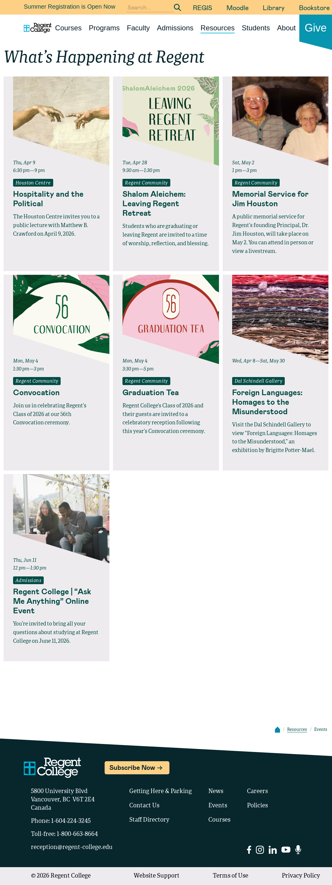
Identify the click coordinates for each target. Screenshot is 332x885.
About (286, 28)
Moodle (237, 7)
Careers (257, 792)
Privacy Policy (301, 876)
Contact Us (144, 806)
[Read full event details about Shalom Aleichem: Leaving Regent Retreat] (165, 203)
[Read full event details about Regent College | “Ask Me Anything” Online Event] (56, 601)
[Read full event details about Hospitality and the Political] (56, 198)
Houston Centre (33, 183)
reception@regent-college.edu (72, 847)
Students (256, 28)
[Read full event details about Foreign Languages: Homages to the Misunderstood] (275, 401)
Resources (218, 28)
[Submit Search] (177, 7)
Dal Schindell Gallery (258, 381)
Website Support (157, 876)
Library (274, 7)
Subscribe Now (132, 767)
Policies (257, 806)
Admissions (175, 28)
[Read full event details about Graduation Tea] (165, 392)
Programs (104, 28)
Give (316, 28)
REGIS (202, 7)
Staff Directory (149, 820)
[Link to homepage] (35, 28)
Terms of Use (230, 876)
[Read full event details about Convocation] (56, 392)
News (215, 792)
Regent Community (146, 183)
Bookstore (314, 7)
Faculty (138, 28)
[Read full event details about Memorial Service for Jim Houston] (275, 198)
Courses (68, 28)
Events (217, 806)
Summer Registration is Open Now (69, 6)
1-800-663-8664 (77, 834)
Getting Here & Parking (160, 792)
